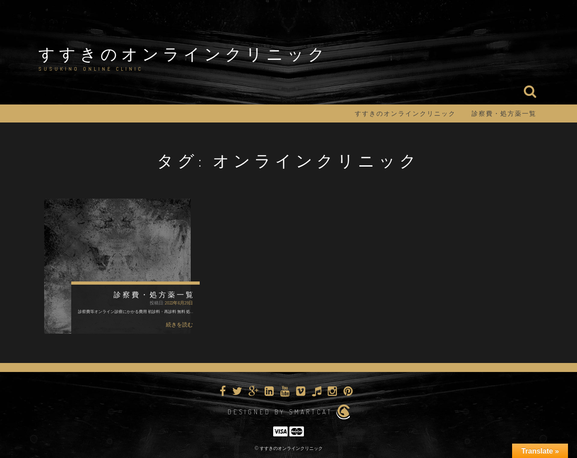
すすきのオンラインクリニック (183, 53)
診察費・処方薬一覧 (504, 113)
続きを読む (179, 324)
